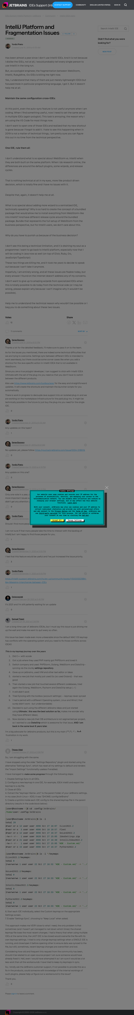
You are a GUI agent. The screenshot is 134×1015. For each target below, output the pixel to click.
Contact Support (62, 5)
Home (15, 5)
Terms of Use (81, 511)
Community (81, 5)
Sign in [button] (117, 5)
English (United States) (100, 5)
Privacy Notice (61, 511)
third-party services (48, 513)
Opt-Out (85, 515)
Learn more (72, 503)
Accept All (57, 520)
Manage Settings (75, 520)
